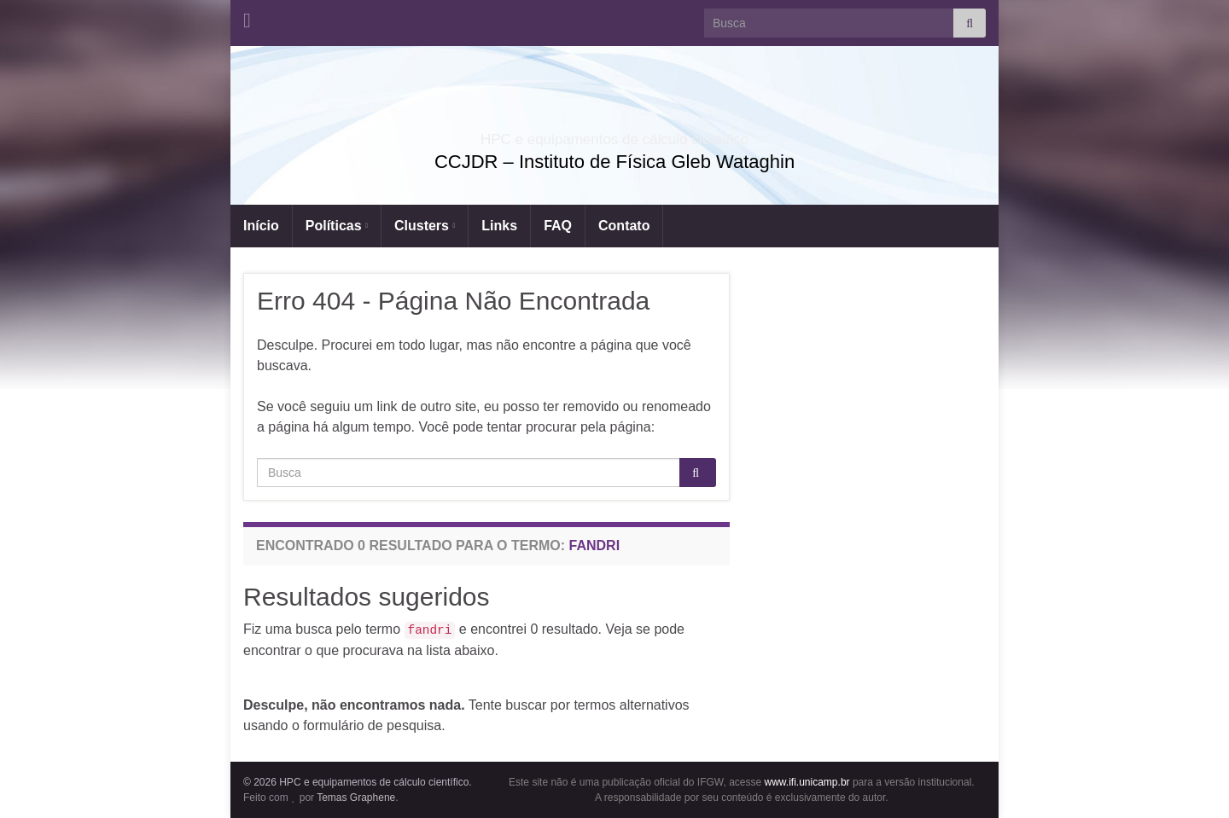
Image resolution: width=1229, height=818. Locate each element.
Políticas (337, 225)
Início (261, 225)
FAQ (558, 225)
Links (499, 225)
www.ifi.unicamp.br (807, 782)
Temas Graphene (356, 797)
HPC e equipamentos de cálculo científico (614, 134)
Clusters (424, 225)
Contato (623, 225)
